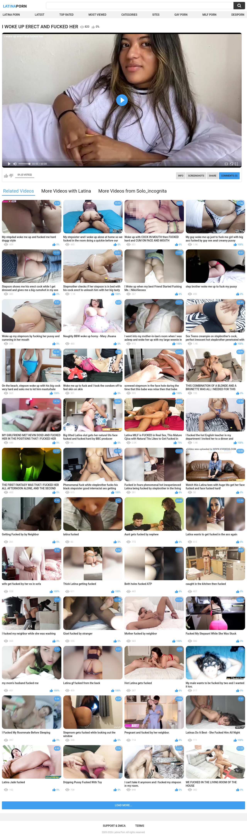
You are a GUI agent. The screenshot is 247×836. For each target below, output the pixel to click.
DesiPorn (237, 14)
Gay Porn (180, 14)
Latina (15, 6)
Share (212, 175)
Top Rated (66, 14)
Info (180, 175)
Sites (155, 14)
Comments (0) (229, 175)
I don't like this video (11, 176)
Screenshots (196, 175)
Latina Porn (11, 14)
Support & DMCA (114, 825)
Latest (40, 14)
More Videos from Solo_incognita (132, 191)
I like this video (6, 176)
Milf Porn (209, 14)
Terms (139, 825)
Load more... (123, 805)
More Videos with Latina (66, 191)
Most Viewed (97, 14)
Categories (129, 14)
